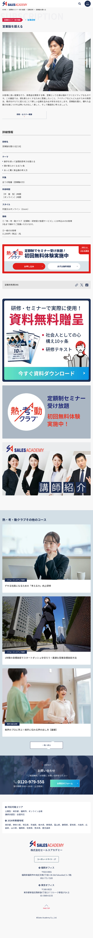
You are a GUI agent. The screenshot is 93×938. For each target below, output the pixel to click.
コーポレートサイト (45, 859)
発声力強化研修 (12, 724)
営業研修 (31, 19)
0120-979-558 (31, 782)
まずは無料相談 (64, 266)
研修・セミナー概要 (24, 114)
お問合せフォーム (65, 783)
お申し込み (29, 266)
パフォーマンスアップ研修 (16, 580)
